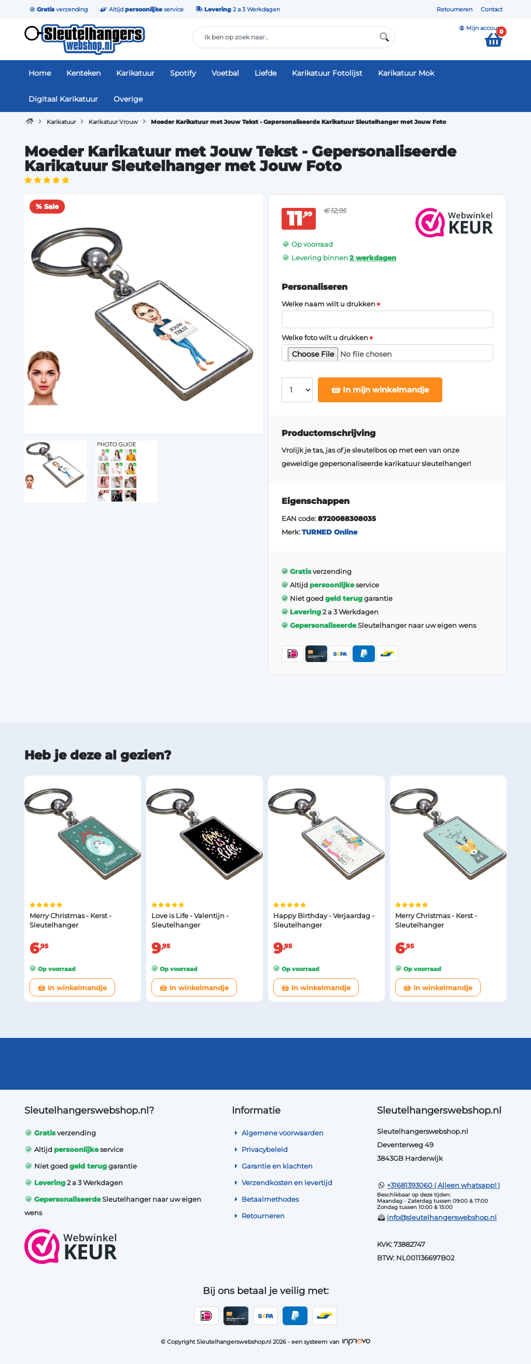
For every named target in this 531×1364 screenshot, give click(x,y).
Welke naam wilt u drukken (328, 304)
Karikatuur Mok (406, 73)
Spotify (183, 73)
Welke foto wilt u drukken (325, 338)
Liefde (265, 73)
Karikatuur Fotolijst (327, 73)
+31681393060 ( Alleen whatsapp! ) (443, 1185)
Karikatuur (135, 73)
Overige (128, 99)
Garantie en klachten (272, 1166)
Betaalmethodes (265, 1199)
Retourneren (454, 9)
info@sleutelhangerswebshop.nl (442, 1217)
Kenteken (83, 73)
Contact (491, 9)
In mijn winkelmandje (380, 390)
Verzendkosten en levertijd (282, 1182)
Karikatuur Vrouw (113, 121)
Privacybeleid (260, 1149)
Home (40, 73)
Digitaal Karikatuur (63, 99)
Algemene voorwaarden (278, 1133)
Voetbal (225, 73)
